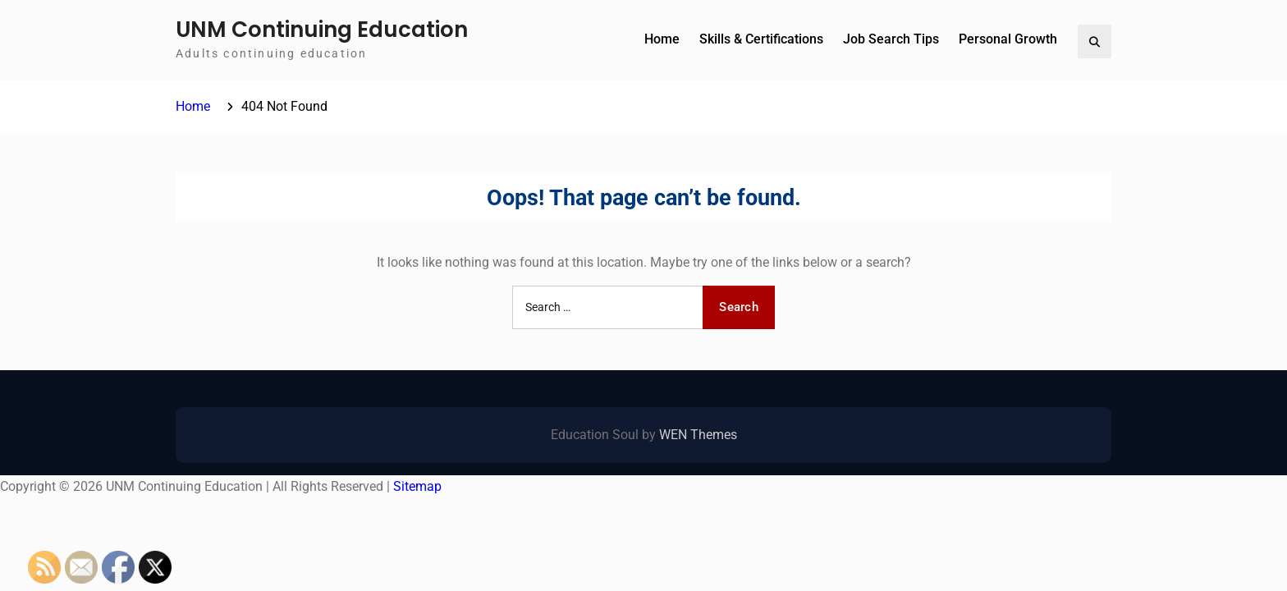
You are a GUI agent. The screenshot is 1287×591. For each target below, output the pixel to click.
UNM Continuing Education (322, 29)
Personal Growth (1008, 39)
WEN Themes (698, 434)
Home (662, 39)
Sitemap (417, 486)
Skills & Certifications (761, 39)
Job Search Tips (891, 39)
